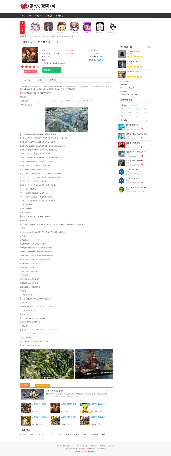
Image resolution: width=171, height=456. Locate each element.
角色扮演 (69, 434)
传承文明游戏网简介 (63, 446)
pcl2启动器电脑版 (133, 178)
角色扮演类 (94, 411)
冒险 (77, 434)
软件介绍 (27, 80)
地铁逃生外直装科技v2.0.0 (136, 152)
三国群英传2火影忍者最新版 (98, 404)
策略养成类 (35, 424)
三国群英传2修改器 (39, 404)
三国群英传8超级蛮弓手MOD (68, 404)
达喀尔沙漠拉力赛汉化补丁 (135, 71)
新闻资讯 (59, 16)
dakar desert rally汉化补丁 (127, 88)
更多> (106, 390)
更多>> (148, 120)
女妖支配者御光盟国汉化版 (136, 187)
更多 (148, 47)
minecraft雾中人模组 (133, 51)
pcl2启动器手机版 (133, 169)
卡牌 (130, 112)
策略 (122, 112)
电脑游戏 (63, 424)
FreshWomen (123, 84)
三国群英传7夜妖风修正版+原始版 (98, 417)
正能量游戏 (94, 434)
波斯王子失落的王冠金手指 (136, 134)
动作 (130, 109)
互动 (60, 434)
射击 (145, 109)
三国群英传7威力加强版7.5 (68, 417)
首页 (23, 16)
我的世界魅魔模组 (133, 143)
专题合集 (38, 16)
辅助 (33, 411)
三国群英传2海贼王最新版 (39, 417)
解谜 (31, 434)
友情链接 (102, 446)
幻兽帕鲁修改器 (124, 81)
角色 (122, 109)
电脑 (71, 50)
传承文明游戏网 (37, 6)
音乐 (137, 112)
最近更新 (48, 16)
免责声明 (93, 446)
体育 (122, 116)
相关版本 (53, 80)
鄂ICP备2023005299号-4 (88, 451)
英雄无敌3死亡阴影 (132, 61)
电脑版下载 (46, 70)
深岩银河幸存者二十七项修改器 (129, 95)
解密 (103, 434)
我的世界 (23, 434)
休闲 (137, 109)
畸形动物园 (123, 91)
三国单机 (145, 105)
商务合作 (84, 446)
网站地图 (111, 446)
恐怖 (52, 434)
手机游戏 (124, 105)
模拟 (145, 112)
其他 (44, 36)
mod (84, 434)
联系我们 (75, 446)
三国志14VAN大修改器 (135, 161)
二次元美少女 (42, 434)
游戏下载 (37, 36)
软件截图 (40, 80)
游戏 (30, 16)
